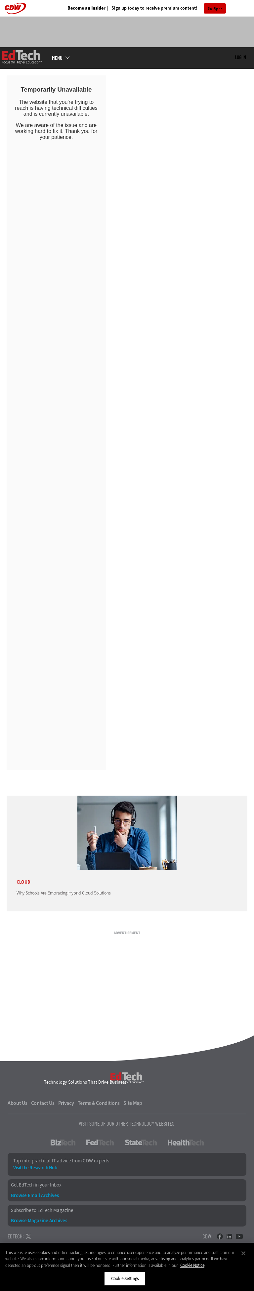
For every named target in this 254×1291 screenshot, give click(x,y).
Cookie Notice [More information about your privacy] (192, 1265)
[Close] (243, 1253)
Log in (240, 57)
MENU (57, 58)
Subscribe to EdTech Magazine (42, 1210)
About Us (17, 1103)
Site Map (132, 1103)
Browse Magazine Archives (39, 1220)
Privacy (66, 1103)
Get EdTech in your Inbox (36, 1185)
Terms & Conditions (99, 1103)
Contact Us (43, 1103)
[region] (127, 1267)
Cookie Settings (125, 1278)
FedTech (100, 1142)
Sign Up (213, 8)
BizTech (63, 1142)
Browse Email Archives (35, 1195)
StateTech (141, 1142)
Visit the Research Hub (35, 1167)
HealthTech (186, 1142)
